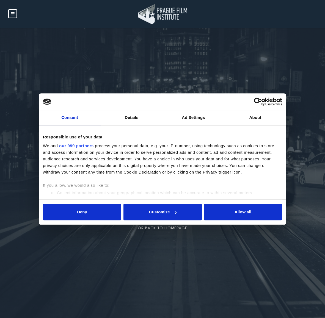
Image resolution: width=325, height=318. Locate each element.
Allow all (243, 212)
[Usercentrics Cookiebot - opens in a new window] (258, 101)
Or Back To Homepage (162, 228)
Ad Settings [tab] (193, 117)
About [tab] (255, 117)
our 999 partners (76, 145)
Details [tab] (132, 117)
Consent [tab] (69, 117)
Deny (82, 212)
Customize (163, 212)
